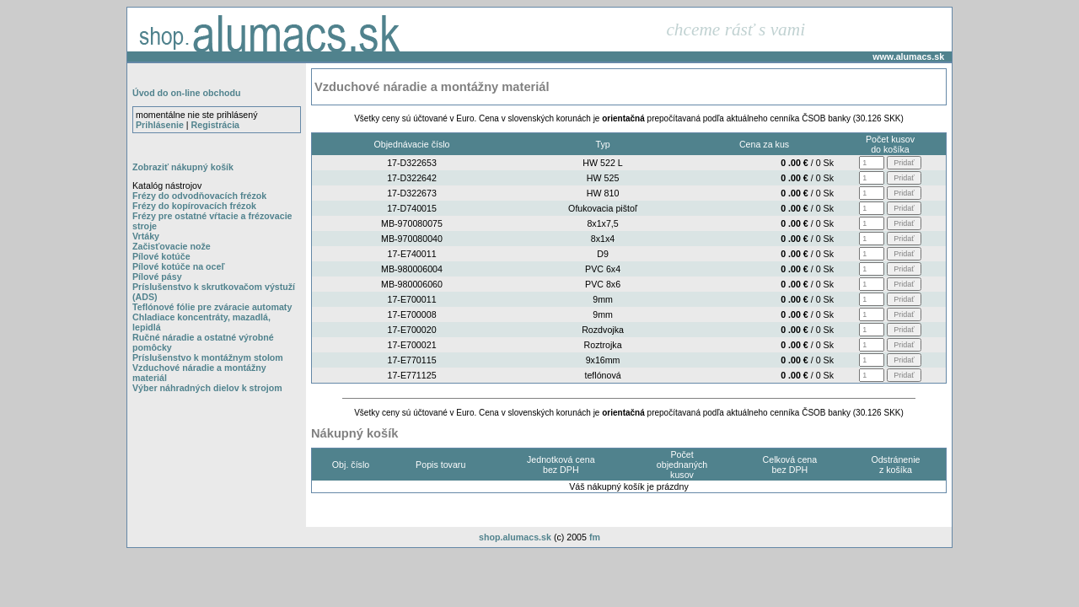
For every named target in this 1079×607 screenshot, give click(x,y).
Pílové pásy (157, 276)
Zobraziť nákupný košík (183, 167)
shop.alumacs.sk (515, 537)
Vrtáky (145, 236)
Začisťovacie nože (171, 246)
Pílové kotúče (161, 256)
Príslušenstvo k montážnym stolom (207, 357)
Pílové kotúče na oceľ (178, 266)
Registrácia (215, 125)
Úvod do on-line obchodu (186, 93)
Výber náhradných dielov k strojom (207, 388)
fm (594, 537)
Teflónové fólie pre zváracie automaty (212, 307)
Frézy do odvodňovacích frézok (199, 196)
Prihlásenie (160, 125)
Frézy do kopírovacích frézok (194, 206)
